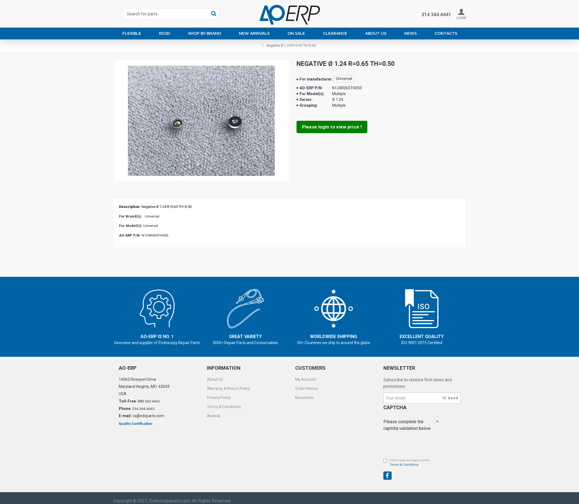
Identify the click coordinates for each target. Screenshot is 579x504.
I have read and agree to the (406, 458)
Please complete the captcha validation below (407, 419)
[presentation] (421, 465)
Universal (344, 78)
